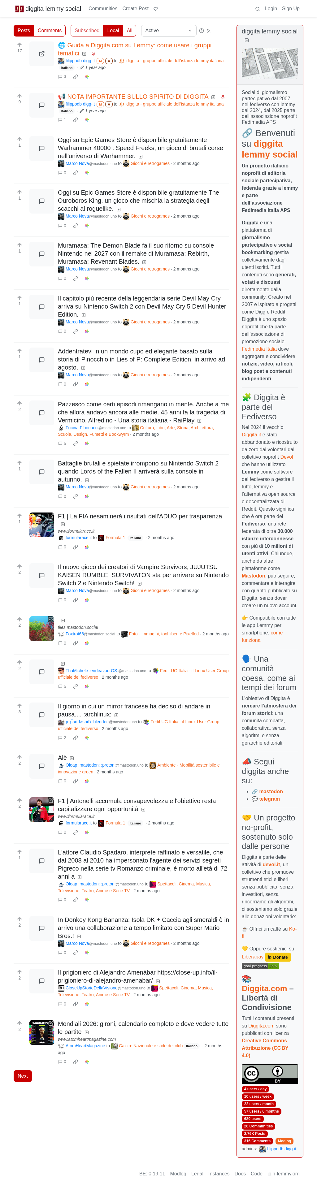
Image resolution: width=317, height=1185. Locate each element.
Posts (24, 30)
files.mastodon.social (78, 627)
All (129, 30)
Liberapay (252, 956)
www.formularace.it (76, 531)
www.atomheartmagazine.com (87, 1039)
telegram (269, 799)
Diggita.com (264, 988)
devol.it (271, 864)
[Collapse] (247, 40)
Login (271, 8)
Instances (218, 1173)
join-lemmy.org (283, 1173)
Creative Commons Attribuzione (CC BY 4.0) (265, 1048)
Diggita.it (251, 434)
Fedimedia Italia (259, 349)
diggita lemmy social (48, 9)
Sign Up (291, 8)
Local (113, 30)
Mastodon (253, 575)
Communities (103, 8)
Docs (240, 1173)
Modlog (284, 1141)
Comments (50, 30)
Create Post (135, 8)
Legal (197, 1173)
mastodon (271, 791)
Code (257, 1173)
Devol (286, 457)
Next (23, 1076)
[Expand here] (41, 628)
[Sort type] (169, 31)
